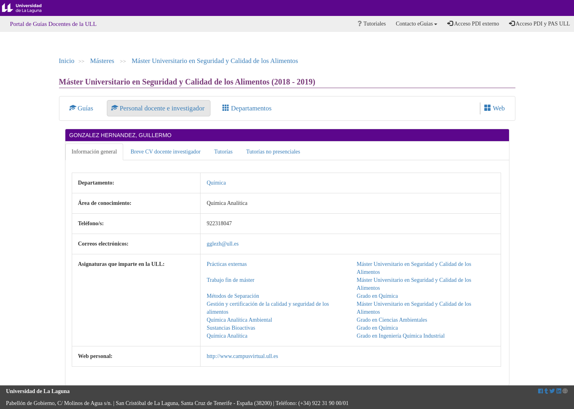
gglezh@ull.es (222, 244)
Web (494, 108)
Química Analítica (226, 336)
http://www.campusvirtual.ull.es (242, 356)
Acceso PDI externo (473, 23)
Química (216, 183)
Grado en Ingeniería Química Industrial (401, 336)
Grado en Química (377, 296)
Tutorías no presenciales (273, 152)
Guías (82, 108)
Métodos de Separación (232, 296)
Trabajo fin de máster (230, 280)
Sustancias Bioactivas (230, 328)
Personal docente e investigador (158, 108)
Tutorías (223, 152)
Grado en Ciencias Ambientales (392, 320)
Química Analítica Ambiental (239, 320)
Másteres (103, 61)
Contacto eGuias (416, 24)
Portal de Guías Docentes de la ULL (53, 24)
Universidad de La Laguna (28, 8)
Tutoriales (372, 24)
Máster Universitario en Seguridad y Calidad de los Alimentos (215, 61)
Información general (94, 152)
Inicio (67, 61)
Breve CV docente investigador (165, 152)
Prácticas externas (226, 264)
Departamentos (246, 108)
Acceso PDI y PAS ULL (539, 23)
